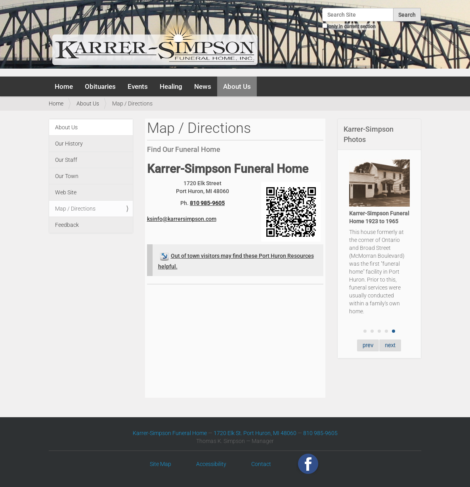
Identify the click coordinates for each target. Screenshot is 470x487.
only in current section (352, 26)
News (202, 86)
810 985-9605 (207, 203)
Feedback (67, 225)
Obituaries (100, 86)
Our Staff (66, 160)
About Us (237, 86)
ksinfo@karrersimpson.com (181, 219)
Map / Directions (75, 208)
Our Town (66, 176)
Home (64, 86)
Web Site (65, 192)
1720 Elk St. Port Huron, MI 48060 (255, 433)
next (390, 345)
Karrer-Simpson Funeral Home (170, 433)
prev (368, 345)
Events (138, 86)
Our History (69, 143)
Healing (171, 86)
